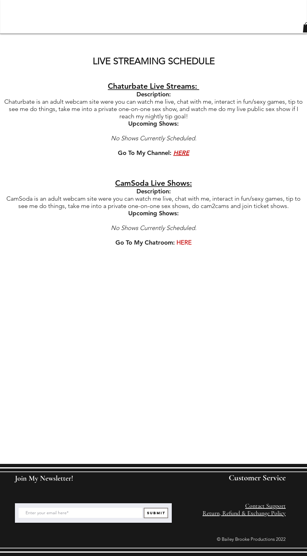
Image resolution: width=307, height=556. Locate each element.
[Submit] (156, 513)
